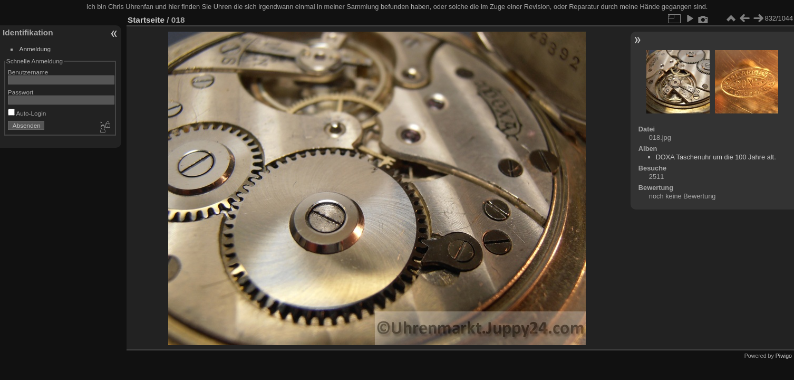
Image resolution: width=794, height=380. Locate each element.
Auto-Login (27, 113)
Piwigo (784, 356)
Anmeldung (35, 48)
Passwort (20, 92)
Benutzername (28, 72)
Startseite (146, 19)
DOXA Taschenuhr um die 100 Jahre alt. (716, 157)
